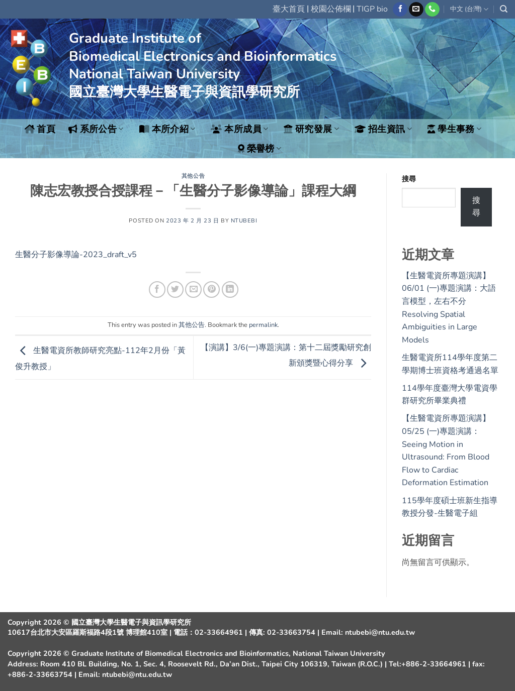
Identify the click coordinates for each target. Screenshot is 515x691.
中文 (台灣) (469, 9)
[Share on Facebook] (157, 289)
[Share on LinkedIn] (230, 289)
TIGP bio (372, 9)
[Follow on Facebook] (400, 9)
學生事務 (454, 129)
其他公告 (193, 176)
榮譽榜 (260, 149)
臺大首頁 (289, 9)
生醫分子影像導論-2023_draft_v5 (76, 254)
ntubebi (244, 220)
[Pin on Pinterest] (211, 289)
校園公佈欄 (331, 9)
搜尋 (409, 179)
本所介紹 (167, 129)
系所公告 (96, 129)
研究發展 (311, 129)
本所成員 (239, 129)
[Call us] (432, 9)
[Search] (503, 9)
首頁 (40, 129)
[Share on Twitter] (175, 289)
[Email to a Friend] (193, 289)
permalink (263, 324)
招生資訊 (383, 129)
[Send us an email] (416, 9)
